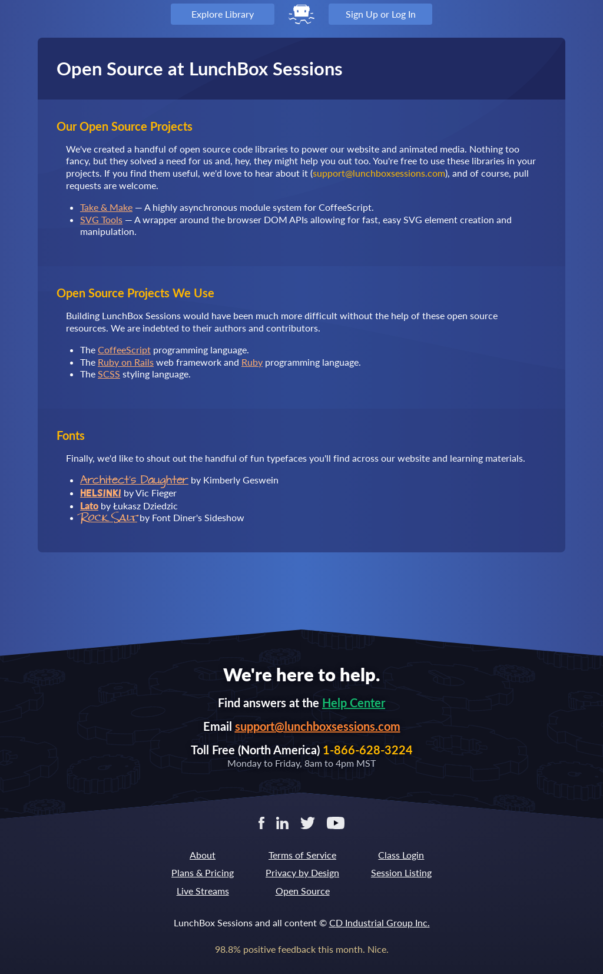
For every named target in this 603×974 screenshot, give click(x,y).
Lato (89, 505)
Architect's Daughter (134, 480)
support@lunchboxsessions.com (317, 726)
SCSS (109, 373)
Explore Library (222, 13)
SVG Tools (101, 219)
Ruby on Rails (126, 361)
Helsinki (100, 493)
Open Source (303, 890)
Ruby (252, 361)
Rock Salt (108, 517)
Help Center (353, 702)
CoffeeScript (124, 349)
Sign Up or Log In (381, 13)
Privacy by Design (302, 872)
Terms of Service (302, 854)
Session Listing (401, 872)
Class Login (401, 854)
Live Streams (203, 890)
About (203, 854)
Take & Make (106, 207)
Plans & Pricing (202, 872)
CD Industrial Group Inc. (379, 922)
